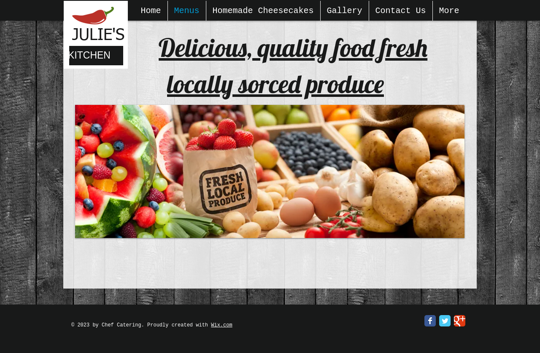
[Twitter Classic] (445, 320)
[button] (269, 171)
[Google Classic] (459, 320)
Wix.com (221, 325)
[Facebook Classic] (430, 320)
